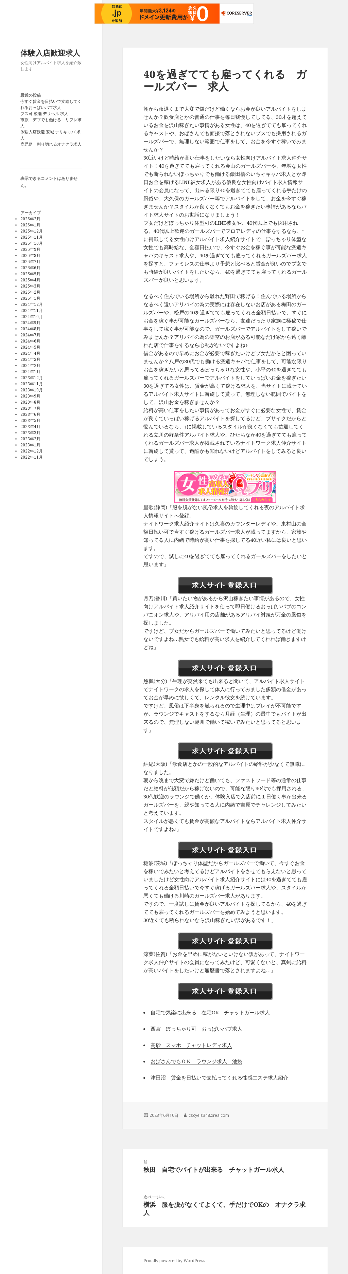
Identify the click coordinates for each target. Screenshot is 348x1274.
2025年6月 (30, 268)
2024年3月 (30, 359)
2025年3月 (30, 286)
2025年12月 (31, 231)
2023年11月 (31, 384)
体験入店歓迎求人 (50, 53)
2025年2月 (30, 292)
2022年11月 (31, 457)
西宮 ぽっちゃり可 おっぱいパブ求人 (196, 1028)
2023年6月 (30, 414)
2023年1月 (30, 445)
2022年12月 (31, 451)
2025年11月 (31, 237)
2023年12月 (31, 378)
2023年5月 (30, 420)
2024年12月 (31, 304)
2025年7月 (30, 261)
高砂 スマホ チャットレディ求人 (191, 1044)
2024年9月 (30, 323)
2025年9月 (30, 249)
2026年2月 (30, 219)
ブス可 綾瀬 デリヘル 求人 (44, 113)
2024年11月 (31, 310)
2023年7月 (30, 408)
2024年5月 (30, 347)
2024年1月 (30, 371)
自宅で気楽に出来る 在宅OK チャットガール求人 (210, 1012)
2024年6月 (30, 341)
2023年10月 (31, 390)
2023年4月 (30, 426)
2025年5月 (30, 274)
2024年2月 (30, 365)
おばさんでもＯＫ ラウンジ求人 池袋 (196, 1061)
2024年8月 (30, 329)
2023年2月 (30, 439)
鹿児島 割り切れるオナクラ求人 (51, 144)
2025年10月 (31, 243)
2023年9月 (30, 396)
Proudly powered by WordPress (174, 1260)
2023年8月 (30, 402)
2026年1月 (30, 225)
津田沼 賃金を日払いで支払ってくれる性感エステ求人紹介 (219, 1077)
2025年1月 (30, 298)
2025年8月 (30, 255)
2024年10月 (31, 316)
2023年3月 (30, 433)
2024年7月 (30, 335)
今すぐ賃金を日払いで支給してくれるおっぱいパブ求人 (51, 104)
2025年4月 (30, 280)
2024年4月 (30, 353)
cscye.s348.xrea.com (209, 1115)
